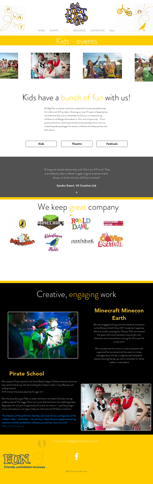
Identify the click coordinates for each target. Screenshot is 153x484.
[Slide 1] (76, 192)
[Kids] (41, 144)
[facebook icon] (76, 456)
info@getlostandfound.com (81, 441)
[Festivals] (112, 144)
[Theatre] (76, 144)
